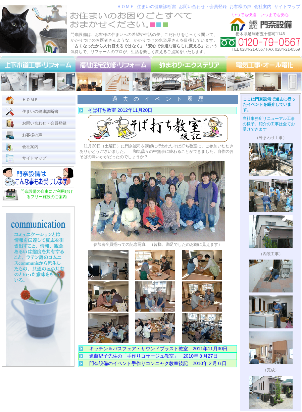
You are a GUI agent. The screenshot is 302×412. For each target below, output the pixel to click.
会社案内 (262, 6)
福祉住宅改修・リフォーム (113, 73)
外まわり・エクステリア (188, 73)
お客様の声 (240, 6)
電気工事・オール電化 (264, 73)
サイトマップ (287, 6)
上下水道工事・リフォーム (38, 73)
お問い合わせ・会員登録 (203, 6)
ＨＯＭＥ (125, 6)
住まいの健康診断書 (156, 6)
